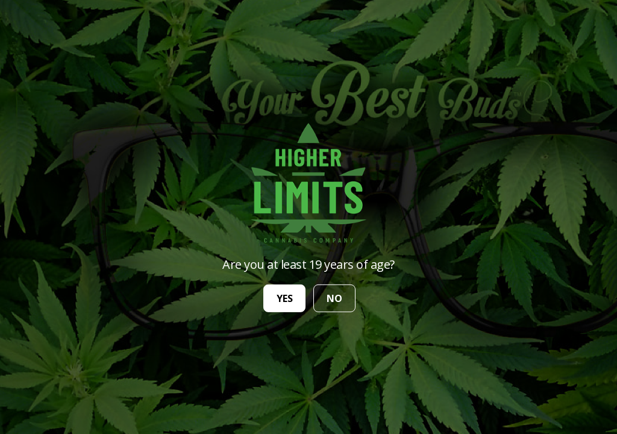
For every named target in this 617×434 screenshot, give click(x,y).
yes (285, 298)
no (334, 298)
